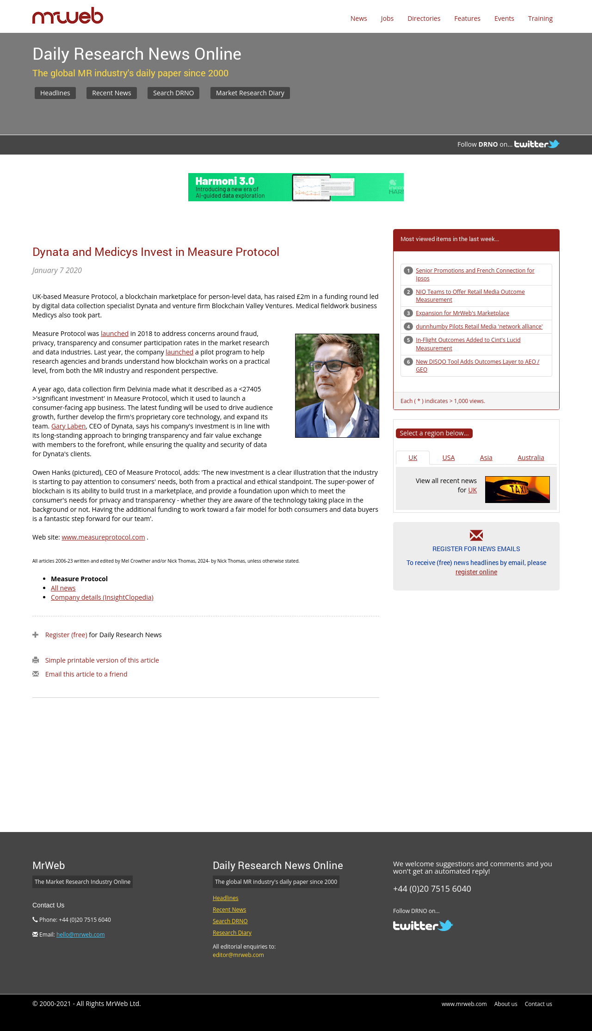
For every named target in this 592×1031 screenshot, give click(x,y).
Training (540, 18)
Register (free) (66, 634)
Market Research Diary (250, 92)
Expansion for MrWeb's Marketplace (462, 313)
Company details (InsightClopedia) (102, 597)
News (359, 18)
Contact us (538, 1004)
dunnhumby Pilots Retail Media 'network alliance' (479, 326)
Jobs (387, 18)
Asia (486, 457)
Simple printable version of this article (102, 660)
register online (476, 571)
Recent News (111, 92)
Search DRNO (173, 92)
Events (504, 18)
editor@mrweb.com (238, 955)
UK (412, 457)
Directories (423, 18)
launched (115, 333)
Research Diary (232, 933)
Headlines (55, 92)
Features (467, 18)
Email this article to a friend (86, 674)
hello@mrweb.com (80, 934)
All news (63, 588)
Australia (531, 457)
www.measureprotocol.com (103, 537)
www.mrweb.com (464, 1004)
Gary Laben (68, 426)
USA (449, 457)
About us (506, 1004)
